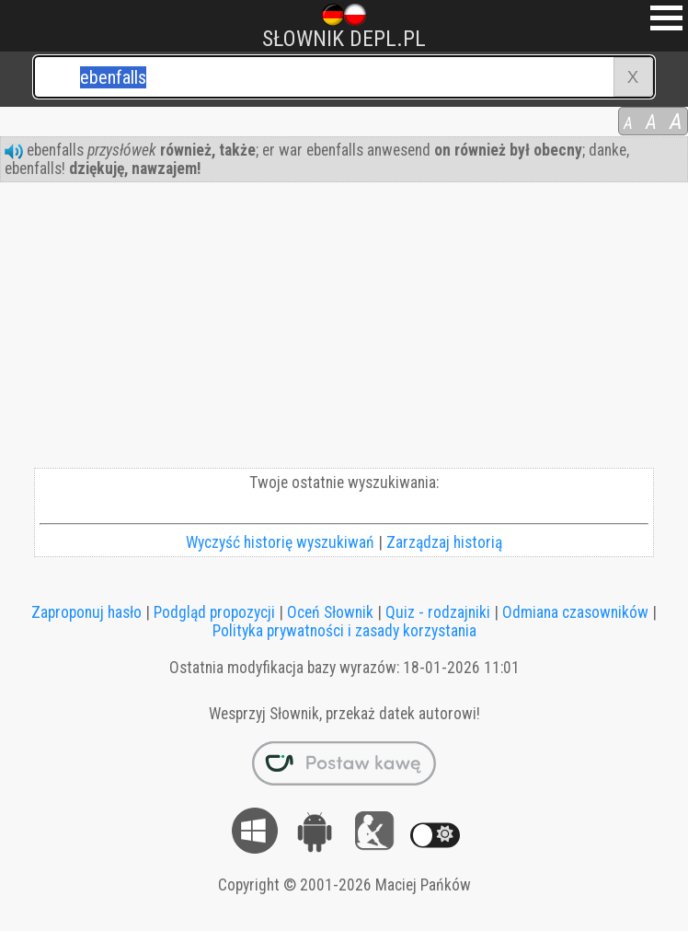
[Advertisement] (344, 330)
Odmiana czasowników (575, 612)
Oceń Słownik (330, 612)
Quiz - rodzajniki (437, 612)
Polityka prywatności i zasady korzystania (344, 631)
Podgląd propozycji (214, 612)
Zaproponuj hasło (86, 612)
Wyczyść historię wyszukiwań (280, 542)
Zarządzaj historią (444, 542)
